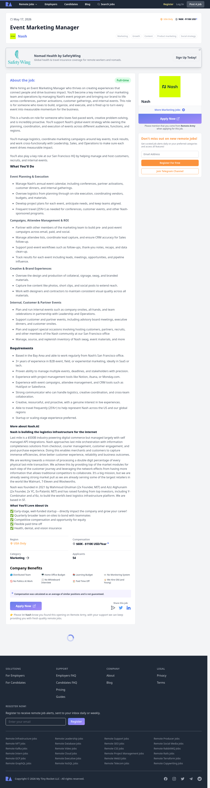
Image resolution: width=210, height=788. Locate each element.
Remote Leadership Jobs (69, 738)
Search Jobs (106, 4)
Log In (180, 4)
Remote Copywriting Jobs (168, 763)
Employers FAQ (66, 675)
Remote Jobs (28, 4)
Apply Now (170, 119)
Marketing (122, 36)
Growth (136, 36)
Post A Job (196, 4)
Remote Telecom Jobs (116, 763)
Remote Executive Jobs (68, 758)
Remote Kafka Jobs (16, 748)
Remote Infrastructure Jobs (21, 738)
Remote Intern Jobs (17, 753)
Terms (161, 683)
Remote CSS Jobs (114, 748)
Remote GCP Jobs (16, 758)
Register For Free (170, 162)
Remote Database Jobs (68, 743)
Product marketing (166, 36)
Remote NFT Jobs (15, 743)
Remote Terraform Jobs (167, 758)
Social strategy (188, 36)
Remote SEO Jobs (114, 743)
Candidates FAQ (66, 683)
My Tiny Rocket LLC (48, 778)
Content (148, 36)
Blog (87, 4)
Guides (60, 697)
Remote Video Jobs (66, 748)
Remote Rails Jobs (164, 753)
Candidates (71, 4)
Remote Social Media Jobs (169, 743)
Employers (51, 4)
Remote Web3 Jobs (115, 758)
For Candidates (16, 683)
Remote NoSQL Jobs (66, 763)
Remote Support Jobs (116, 738)
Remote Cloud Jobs (66, 753)
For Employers (15, 675)
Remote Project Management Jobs (124, 753)
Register (168, 4)
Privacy (161, 675)
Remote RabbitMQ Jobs (167, 748)
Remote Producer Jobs (167, 738)
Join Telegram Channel (170, 171)
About (110, 675)
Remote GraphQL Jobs (18, 763)
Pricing (60, 690)
